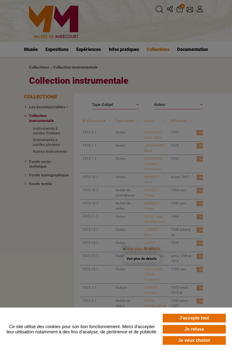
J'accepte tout (194, 317)
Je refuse (194, 329)
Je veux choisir (194, 340)
